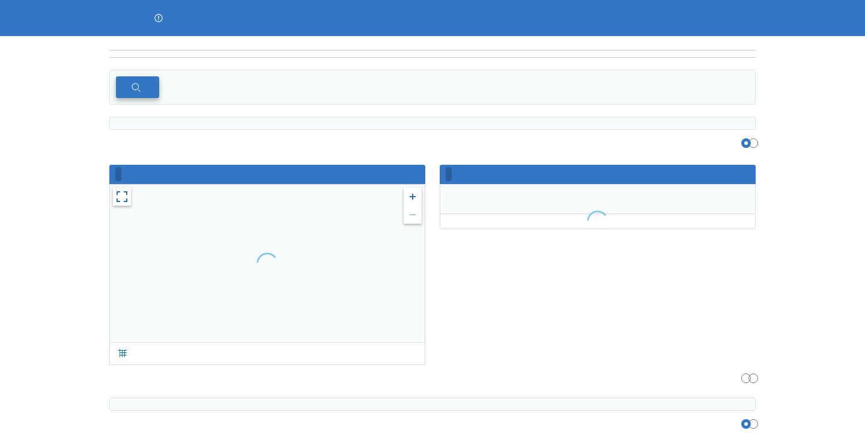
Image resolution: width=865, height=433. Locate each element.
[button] (159, 18)
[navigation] (432, 54)
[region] (432, 43)
